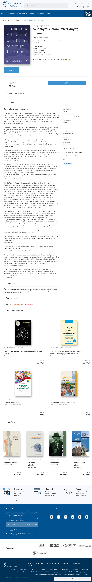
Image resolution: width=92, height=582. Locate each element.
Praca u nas (75, 569)
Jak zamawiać (42, 569)
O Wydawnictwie (22, 14)
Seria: (39, 43)
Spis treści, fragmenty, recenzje (11, 69)
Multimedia (34, 572)
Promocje (31, 14)
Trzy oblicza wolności (31, 463)
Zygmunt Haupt (10, 462)
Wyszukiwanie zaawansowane (58, 5)
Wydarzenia (40, 14)
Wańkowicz (54, 462)
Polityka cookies (54, 569)
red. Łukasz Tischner (9, 348)
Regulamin (65, 569)
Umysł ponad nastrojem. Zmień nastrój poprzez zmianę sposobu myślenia (66, 352)
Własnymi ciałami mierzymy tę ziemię (34, 20)
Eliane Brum (53, 399)
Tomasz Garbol (19, 348)
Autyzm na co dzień (12, 402)
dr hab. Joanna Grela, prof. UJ (55, 40)
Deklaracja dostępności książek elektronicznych (48, 574)
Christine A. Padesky (55, 348)
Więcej (26, 520)
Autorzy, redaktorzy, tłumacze (72, 574)
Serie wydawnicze (14, 572)
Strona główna (6, 20)
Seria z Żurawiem (68, 163)
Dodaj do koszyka (67, 82)
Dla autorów (10, 14)
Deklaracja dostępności (82, 572)
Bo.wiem (68, 60)
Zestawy (25, 572)
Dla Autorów (23, 569)
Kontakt (48, 14)
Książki (3, 14)
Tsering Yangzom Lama (41, 26)
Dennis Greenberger (66, 348)
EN (75, 3)
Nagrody (32, 569)
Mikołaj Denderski (43, 37)
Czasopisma (13, 569)
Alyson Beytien (8, 399)
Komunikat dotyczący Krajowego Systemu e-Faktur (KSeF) (56, 572)
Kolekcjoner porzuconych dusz (62, 402)
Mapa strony (85, 569)
